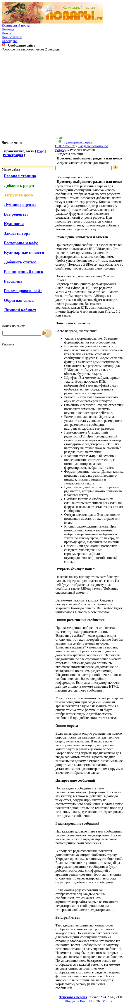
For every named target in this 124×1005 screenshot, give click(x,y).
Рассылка (13, 281)
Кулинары (14, 223)
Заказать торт (17, 233)
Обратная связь (19, 300)
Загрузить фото (18, 195)
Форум (70, 1001)
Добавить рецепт (20, 185)
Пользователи (12, 37)
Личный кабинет (20, 310)
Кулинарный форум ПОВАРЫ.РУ (74, 144)
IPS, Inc (107, 1001)
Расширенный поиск (23, 271)
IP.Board (82, 1001)
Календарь (9, 41)
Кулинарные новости (24, 252)
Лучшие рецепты (20, 204)
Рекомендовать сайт (23, 290)
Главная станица (20, 176)
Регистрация (13, 155)
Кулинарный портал (16, 25)
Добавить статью (20, 262)
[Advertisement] (61, 96)
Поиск (6, 33)
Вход (40, 151)
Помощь (8, 29)
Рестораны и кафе (21, 243)
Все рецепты (16, 214)
